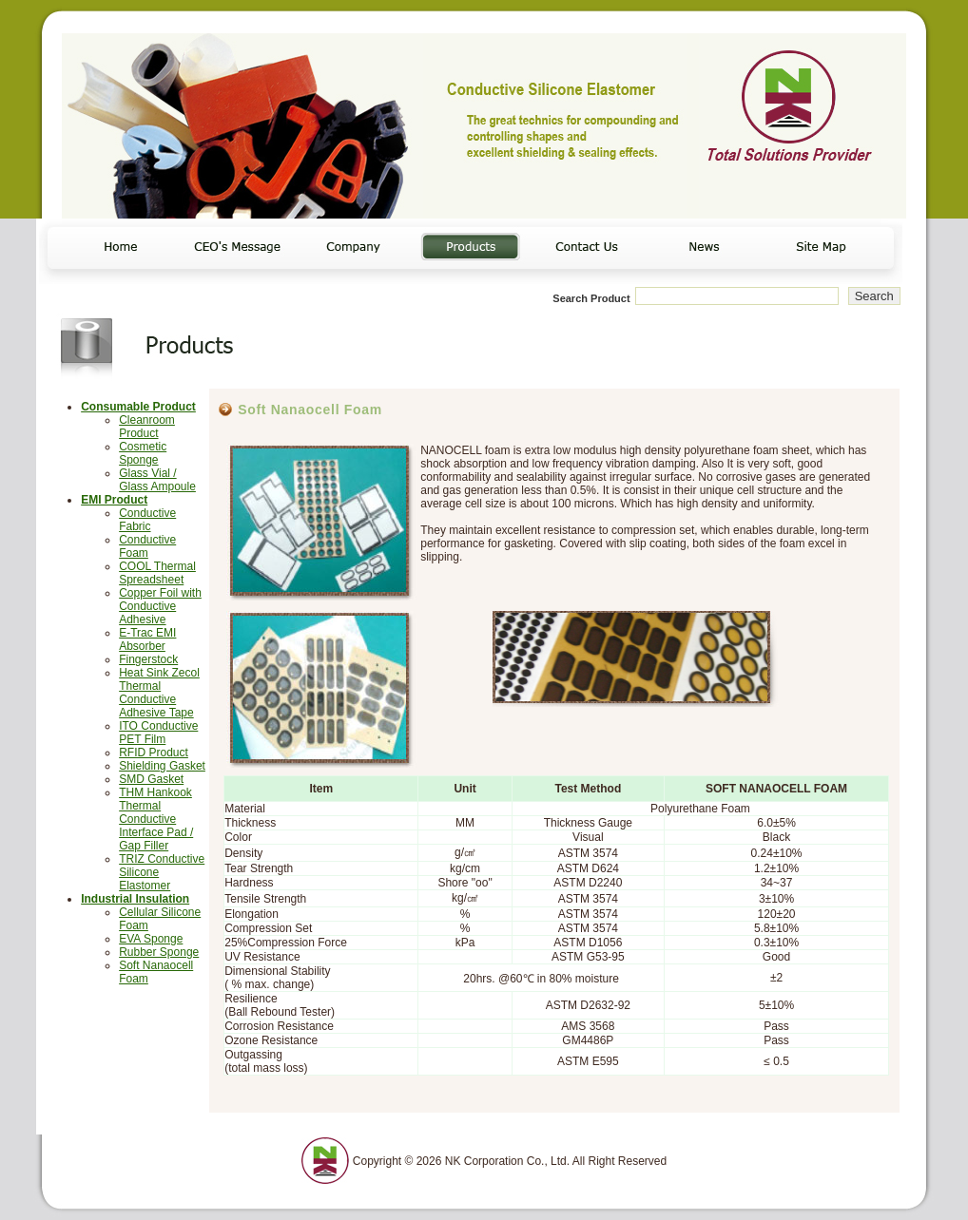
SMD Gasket (151, 779)
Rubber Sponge (159, 952)
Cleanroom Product (147, 426)
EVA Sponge (151, 938)
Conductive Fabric (147, 519)
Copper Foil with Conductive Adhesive (160, 606)
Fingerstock (148, 659)
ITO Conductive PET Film (158, 732)
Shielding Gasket (162, 765)
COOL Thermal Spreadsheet (157, 573)
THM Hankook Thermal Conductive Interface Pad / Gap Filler (156, 819)
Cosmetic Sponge (142, 453)
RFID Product (153, 752)
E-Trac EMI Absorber (147, 639)
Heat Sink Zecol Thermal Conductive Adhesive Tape (159, 692)
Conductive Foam (147, 546)
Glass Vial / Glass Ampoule (157, 480)
